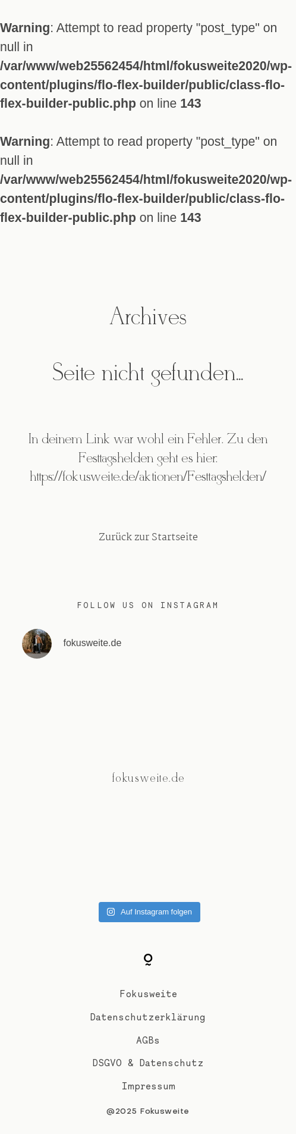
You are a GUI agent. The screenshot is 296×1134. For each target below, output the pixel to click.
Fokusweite (148, 994)
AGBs (148, 1040)
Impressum (148, 1086)
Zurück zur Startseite (148, 538)
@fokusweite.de (148, 778)
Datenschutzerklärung (148, 1017)
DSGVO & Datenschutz (148, 1063)
